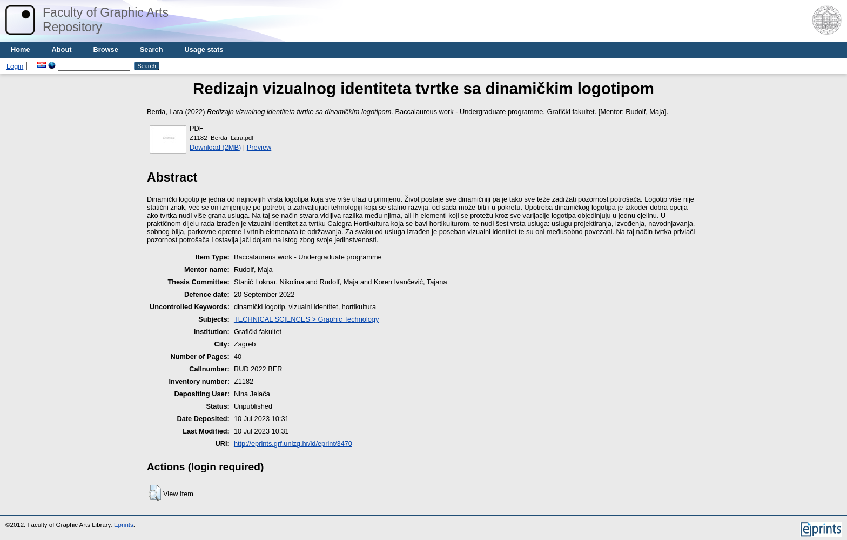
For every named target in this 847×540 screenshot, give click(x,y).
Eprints (123, 525)
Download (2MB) (215, 147)
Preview (259, 147)
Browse (105, 49)
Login (14, 66)
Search (151, 49)
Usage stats (203, 49)
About (62, 49)
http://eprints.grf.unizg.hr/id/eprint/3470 (293, 443)
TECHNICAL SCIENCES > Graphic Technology (306, 319)
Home (20, 49)
